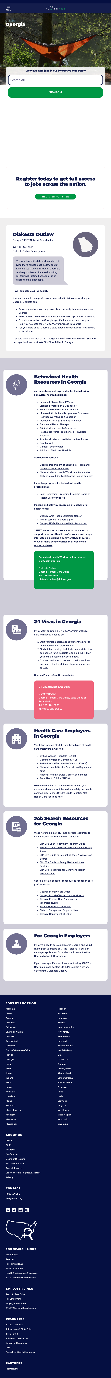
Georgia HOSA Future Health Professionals (63, 523)
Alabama (10, 1009)
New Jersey (63, 1032)
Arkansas (10, 1022)
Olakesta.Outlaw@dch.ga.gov (29, 251)
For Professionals (14, 1264)
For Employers (13, 1299)
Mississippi (11, 1124)
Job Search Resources (17, 1338)
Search (55, 92)
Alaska (9, 1013)
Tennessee (63, 1087)
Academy (10, 1149)
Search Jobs (12, 1254)
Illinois (9, 1073)
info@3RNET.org (14, 1198)
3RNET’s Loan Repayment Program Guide (62, 843)
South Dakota (65, 1082)
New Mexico (64, 1036)
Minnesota (11, 1119)
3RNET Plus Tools (14, 1268)
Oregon (61, 1064)
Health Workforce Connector (55, 906)
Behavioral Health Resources (20, 1352)
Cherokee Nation (14, 1032)
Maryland (10, 1105)
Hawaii (9, 1064)
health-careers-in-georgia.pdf (56, 519)
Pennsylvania (64, 1068)
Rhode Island (64, 1073)
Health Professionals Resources (21, 1273)
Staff (8, 1145)
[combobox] (55, 80)
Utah (60, 1096)
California (10, 1027)
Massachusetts (13, 1110)
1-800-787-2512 (13, 1194)
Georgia (10, 1059)
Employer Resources (16, 1303)
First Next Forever (15, 1163)
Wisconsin (63, 1119)
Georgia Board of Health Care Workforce (62, 895)
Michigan (10, 1114)
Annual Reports (13, 1168)
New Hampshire (66, 1027)
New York (62, 1041)
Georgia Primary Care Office (55, 891)
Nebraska (62, 1018)
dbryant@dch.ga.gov (50, 708)
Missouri (62, 1009)
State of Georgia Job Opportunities (59, 910)
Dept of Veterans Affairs (18, 1050)
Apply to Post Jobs (15, 1294)
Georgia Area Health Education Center (61, 515)
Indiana (9, 1078)
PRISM (9, 1347)
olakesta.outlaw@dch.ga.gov (55, 579)
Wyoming (63, 1124)
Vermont (62, 1101)
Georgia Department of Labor (56, 914)
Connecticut (12, 1041)
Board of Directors (15, 1159)
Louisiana (10, 1096)
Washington (64, 1110)
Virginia (62, 1105)
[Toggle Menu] (9, 7)
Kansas (9, 1087)
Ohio (60, 1055)
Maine (9, 1101)
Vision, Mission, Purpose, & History (23, 1172)
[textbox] (55, 80)
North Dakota (65, 1050)
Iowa (8, 1082)
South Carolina (65, 1078)
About (9, 1140)
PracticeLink (12, 1368)
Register (10, 1259)
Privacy (9, 1177)
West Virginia (64, 1114)
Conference (11, 1154)
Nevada (61, 1022)
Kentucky (10, 1091)
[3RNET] (55, 8)
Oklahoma (63, 1059)
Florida (9, 1055)
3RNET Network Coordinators (21, 1277)
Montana (62, 1013)
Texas (60, 1091)
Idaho (8, 1068)
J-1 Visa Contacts (14, 1324)
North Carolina (65, 1045)
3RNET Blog (12, 1334)
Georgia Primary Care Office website (54, 675)
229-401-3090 (25, 247)
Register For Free (55, 196)
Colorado (10, 1036)
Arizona (9, 1018)
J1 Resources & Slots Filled (19, 1329)
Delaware (10, 1045)
